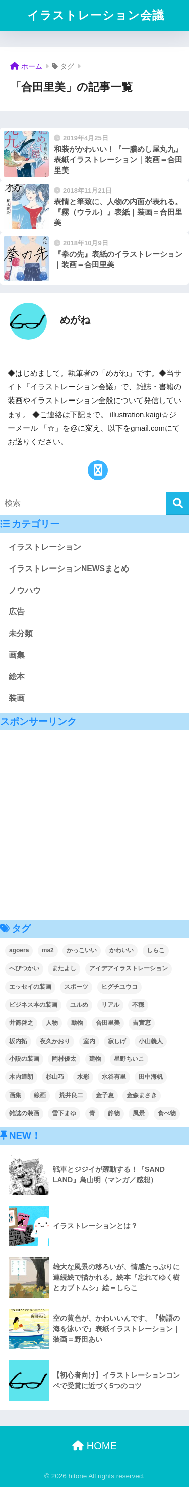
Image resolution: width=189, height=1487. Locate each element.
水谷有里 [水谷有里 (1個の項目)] (114, 1076)
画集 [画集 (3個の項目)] (15, 1095)
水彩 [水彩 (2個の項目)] (83, 1076)
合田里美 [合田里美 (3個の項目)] (108, 1022)
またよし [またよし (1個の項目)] (64, 968)
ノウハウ (25, 590)
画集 (17, 655)
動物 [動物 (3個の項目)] (77, 1022)
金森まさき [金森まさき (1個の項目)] (142, 1095)
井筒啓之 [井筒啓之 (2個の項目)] (21, 1022)
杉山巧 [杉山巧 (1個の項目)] (55, 1076)
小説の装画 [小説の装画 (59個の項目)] (24, 1058)
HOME (94, 1445)
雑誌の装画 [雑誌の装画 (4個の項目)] (24, 1113)
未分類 (21, 633)
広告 (17, 611)
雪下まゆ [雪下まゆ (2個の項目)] (64, 1113)
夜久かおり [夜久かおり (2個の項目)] (55, 1041)
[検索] (177, 503)
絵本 (17, 676)
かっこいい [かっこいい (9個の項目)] (82, 950)
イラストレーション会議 (95, 15)
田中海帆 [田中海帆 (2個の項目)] (151, 1076)
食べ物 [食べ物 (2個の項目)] (167, 1113)
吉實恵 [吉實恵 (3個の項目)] (142, 1022)
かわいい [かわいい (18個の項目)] (121, 950)
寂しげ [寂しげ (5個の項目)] (117, 1041)
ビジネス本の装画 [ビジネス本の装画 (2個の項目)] (33, 1004)
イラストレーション (45, 547)
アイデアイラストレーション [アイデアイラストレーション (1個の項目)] (128, 968)
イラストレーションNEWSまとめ (69, 568)
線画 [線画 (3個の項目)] (40, 1095)
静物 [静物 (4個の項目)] (114, 1113)
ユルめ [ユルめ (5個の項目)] (79, 1004)
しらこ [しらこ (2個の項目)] (156, 950)
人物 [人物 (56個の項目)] (52, 1022)
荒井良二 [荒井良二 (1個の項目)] (71, 1095)
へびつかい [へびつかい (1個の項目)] (24, 968)
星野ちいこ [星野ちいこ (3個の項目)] (129, 1058)
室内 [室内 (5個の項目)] (89, 1041)
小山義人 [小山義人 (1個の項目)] (151, 1041)
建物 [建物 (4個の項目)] (95, 1058)
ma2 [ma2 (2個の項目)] (48, 950)
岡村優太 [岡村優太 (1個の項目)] (64, 1058)
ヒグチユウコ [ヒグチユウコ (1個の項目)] (119, 986)
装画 (17, 698)
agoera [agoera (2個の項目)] (19, 950)
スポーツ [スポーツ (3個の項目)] (76, 986)
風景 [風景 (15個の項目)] (139, 1113)
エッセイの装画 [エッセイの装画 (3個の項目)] (30, 986)
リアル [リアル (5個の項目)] (110, 1004)
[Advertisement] (94, 825)
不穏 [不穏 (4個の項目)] (138, 1004)
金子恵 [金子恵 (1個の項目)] (105, 1095)
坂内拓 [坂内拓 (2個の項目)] (18, 1041)
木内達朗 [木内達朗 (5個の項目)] (21, 1076)
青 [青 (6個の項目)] (92, 1113)
